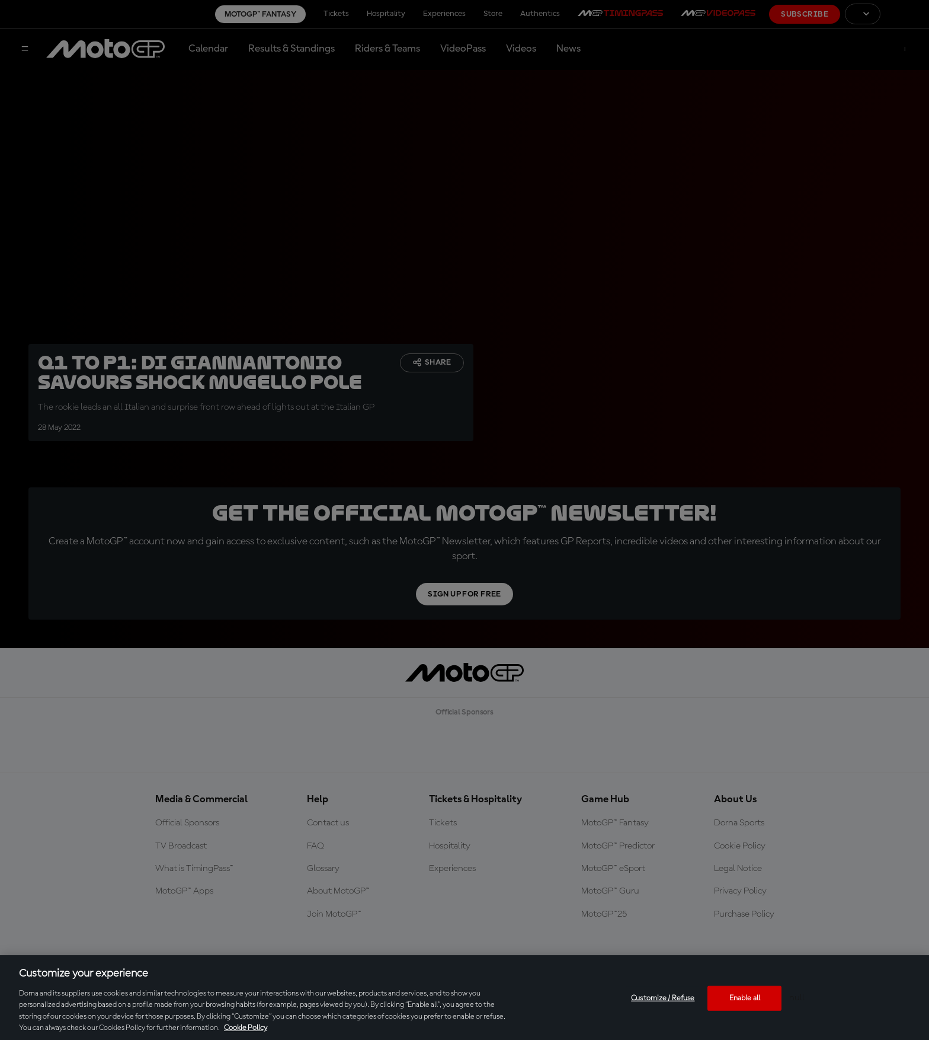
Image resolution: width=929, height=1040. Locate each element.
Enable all (744, 998)
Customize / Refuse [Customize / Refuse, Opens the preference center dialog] (662, 998)
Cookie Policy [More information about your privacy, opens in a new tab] (245, 1028)
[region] (464, 997)
